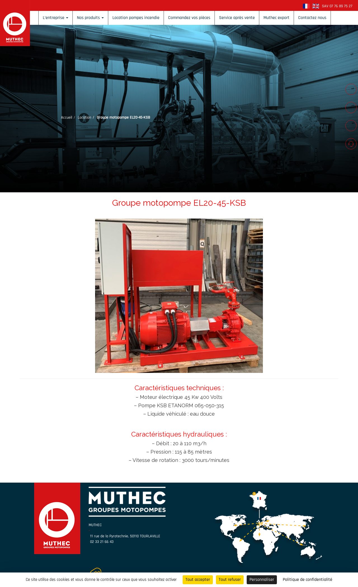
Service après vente (237, 18)
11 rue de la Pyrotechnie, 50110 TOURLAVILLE (125, 536)
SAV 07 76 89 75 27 (337, 6)
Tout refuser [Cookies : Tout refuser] (230, 580)
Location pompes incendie (135, 18)
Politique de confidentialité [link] (307, 580)
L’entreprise (55, 18)
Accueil (66, 117)
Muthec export (276, 18)
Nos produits (90, 18)
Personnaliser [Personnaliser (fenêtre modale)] (261, 580)
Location (84, 117)
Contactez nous (312, 18)
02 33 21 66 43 (102, 541)
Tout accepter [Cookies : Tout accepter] (197, 580)
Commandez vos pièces (189, 18)
